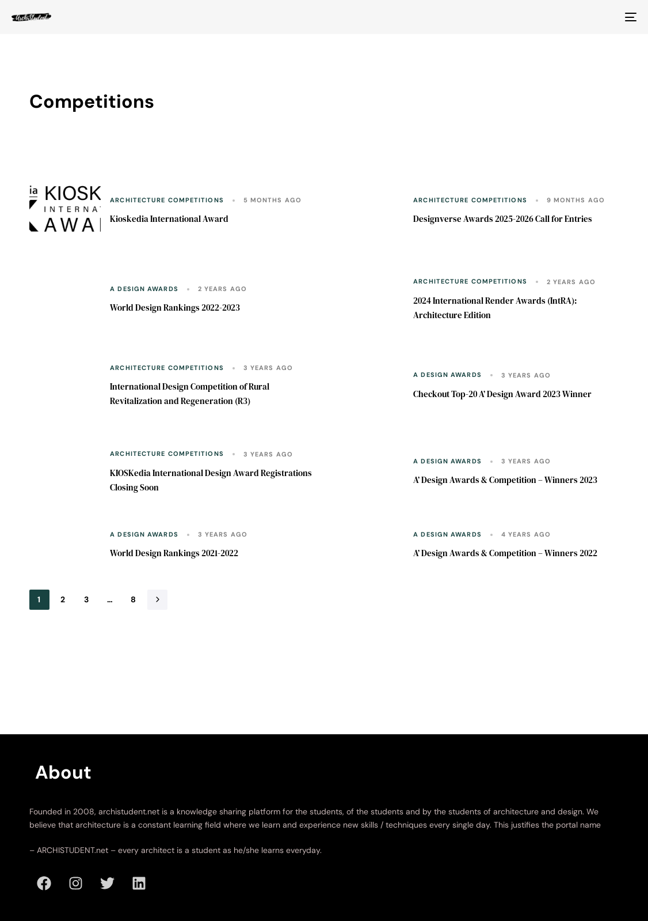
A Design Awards (144, 289)
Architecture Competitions (167, 200)
